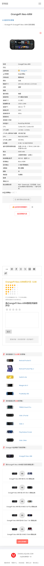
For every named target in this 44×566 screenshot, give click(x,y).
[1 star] (7, 309)
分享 (7, 269)
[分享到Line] (29, 269)
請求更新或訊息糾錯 (22, 199)
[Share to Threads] (21, 269)
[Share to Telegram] (34, 269)
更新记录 (28, 563)
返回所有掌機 (8, 20)
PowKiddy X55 (24, 393)
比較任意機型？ (23, 541)
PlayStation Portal (25, 432)
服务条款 (7, 563)
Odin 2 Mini (23, 440)
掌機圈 (5, 3)
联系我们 (36, 563)
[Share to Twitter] (25, 269)
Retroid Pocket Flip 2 (26, 369)
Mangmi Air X (23, 385)
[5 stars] (19, 309)
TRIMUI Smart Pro (25, 407)
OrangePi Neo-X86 (25, 456)
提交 (8, 331)
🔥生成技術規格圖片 (19, 207)
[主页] (14, 554)
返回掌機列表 (22, 214)
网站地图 (21, 563)
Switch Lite (23, 377)
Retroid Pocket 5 (25, 360)
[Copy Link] (5, 273)
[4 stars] (16, 309)
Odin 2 (21, 424)
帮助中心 (14, 563)
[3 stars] (13, 309)
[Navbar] (39, 3)
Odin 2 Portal (23, 415)
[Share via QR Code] (12, 269)
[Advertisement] (22, 242)
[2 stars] (10, 309)
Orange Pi (24, 71)
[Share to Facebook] (16, 269)
